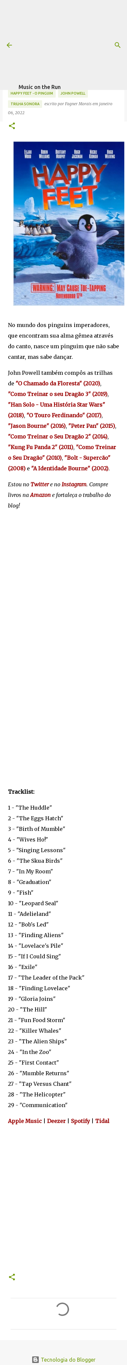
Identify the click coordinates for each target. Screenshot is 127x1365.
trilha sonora (25, 104)
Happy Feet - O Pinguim (32, 93)
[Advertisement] (71, 41)
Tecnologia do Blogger (63, 1360)
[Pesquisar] (118, 45)
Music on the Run (40, 87)
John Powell (73, 93)
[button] (12, 126)
